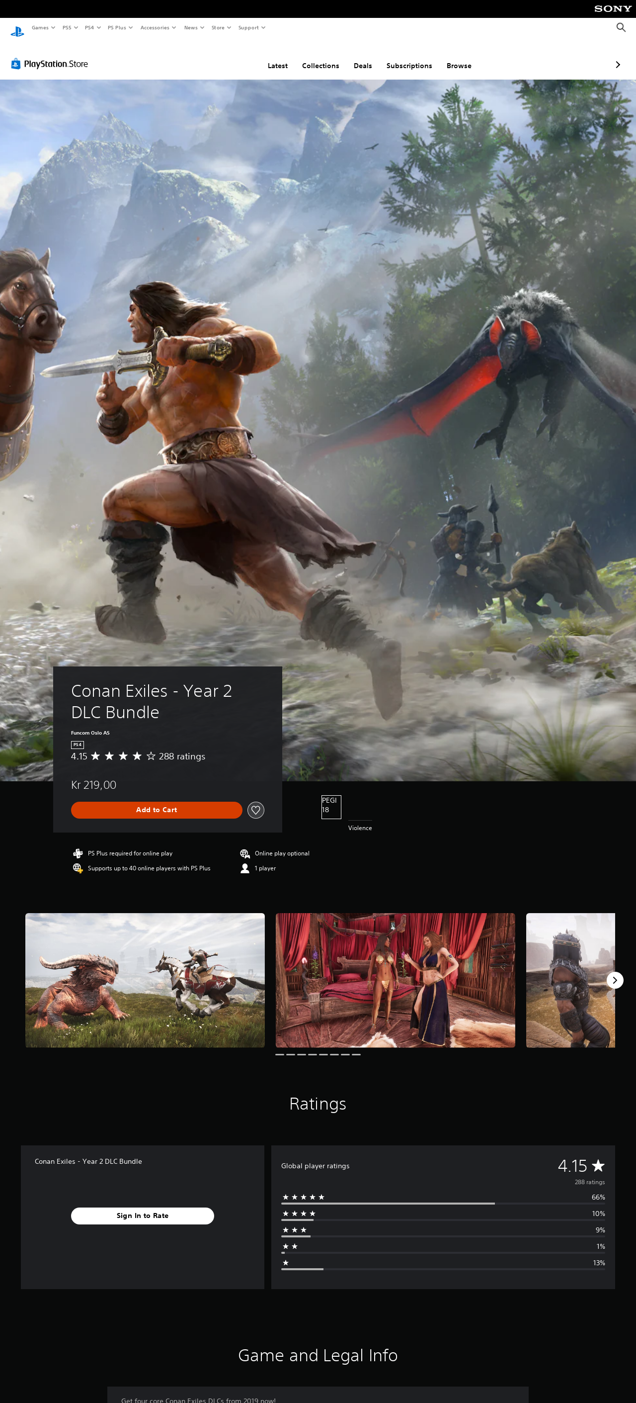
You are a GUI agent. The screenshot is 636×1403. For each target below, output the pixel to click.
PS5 (67, 27)
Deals (310, 56)
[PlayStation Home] (17, 28)
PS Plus (117, 27)
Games (39, 27)
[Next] (615, 970)
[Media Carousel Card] (145, 971)
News (191, 27)
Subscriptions (357, 56)
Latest (225, 56)
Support (248, 27)
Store (218, 27)
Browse (406, 56)
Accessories (154, 27)
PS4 (89, 27)
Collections (268, 56)
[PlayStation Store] (51, 54)
